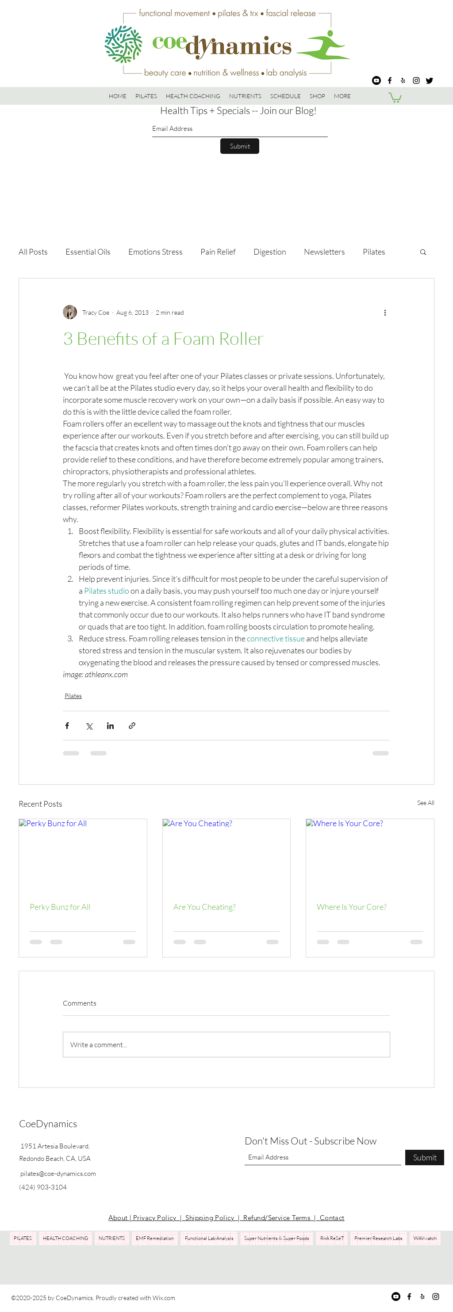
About (119, 1217)
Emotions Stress (155, 251)
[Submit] (239, 146)
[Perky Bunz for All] (83, 855)
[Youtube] (376, 80)
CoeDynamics (48, 1123)
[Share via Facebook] (67, 725)
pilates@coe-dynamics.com (58, 1173)
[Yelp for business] (403, 80)
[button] (317, 96)
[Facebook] (389, 80)
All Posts (33, 251)
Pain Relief (218, 251)
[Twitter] (429, 80)
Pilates (374, 251)
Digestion (269, 251)
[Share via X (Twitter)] (88, 725)
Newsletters (324, 251)
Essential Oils (88, 251)
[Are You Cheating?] (227, 855)
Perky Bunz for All (60, 907)
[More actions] (385, 312)
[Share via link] (132, 725)
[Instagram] (416, 80)
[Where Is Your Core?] (370, 855)
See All (425, 802)
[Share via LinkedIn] (110, 725)
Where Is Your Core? (352, 907)
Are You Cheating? (204, 907)
